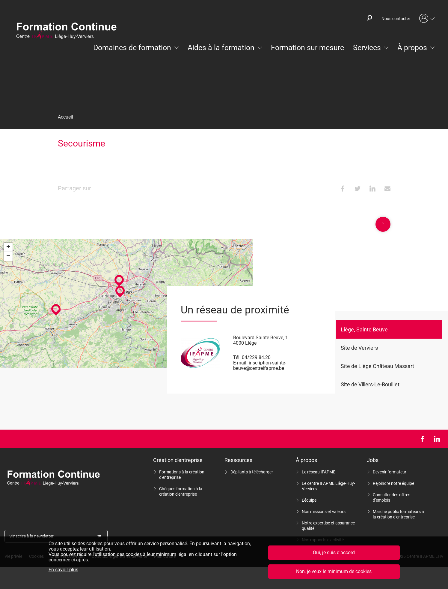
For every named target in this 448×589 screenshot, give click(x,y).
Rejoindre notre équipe (393, 483)
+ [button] (8, 247)
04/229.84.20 (256, 357)
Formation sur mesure (307, 47)
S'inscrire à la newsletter (31, 536)
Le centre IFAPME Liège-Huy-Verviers (328, 486)
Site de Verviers (359, 348)
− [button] (8, 256)
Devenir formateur (389, 472)
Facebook (422, 439)
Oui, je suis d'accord (334, 552)
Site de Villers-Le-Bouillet (370, 384)
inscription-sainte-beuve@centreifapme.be (259, 365)
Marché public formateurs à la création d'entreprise (398, 514)
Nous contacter (395, 18)
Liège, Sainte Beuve (364, 329)
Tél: (237, 357)
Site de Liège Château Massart (377, 366)
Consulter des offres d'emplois (391, 497)
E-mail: (240, 363)
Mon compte (427, 19)
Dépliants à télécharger (251, 472)
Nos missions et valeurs (324, 511)
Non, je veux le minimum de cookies (334, 571)
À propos (412, 47)
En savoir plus (63, 569)
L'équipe (309, 500)
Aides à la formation (221, 47)
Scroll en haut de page (382, 224)
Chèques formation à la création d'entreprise (180, 491)
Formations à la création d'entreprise (181, 475)
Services (367, 47)
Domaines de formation (132, 47)
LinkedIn (437, 439)
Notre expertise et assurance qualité (328, 526)
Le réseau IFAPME (318, 472)
